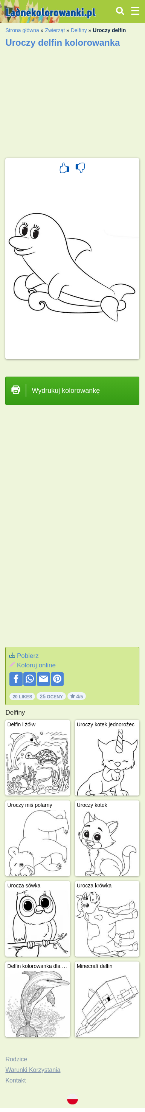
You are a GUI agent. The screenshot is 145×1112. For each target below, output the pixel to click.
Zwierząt (55, 30)
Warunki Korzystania (32, 1070)
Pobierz (28, 655)
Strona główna (22, 30)
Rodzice (16, 1059)
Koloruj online (36, 665)
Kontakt (15, 1080)
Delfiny (79, 30)
